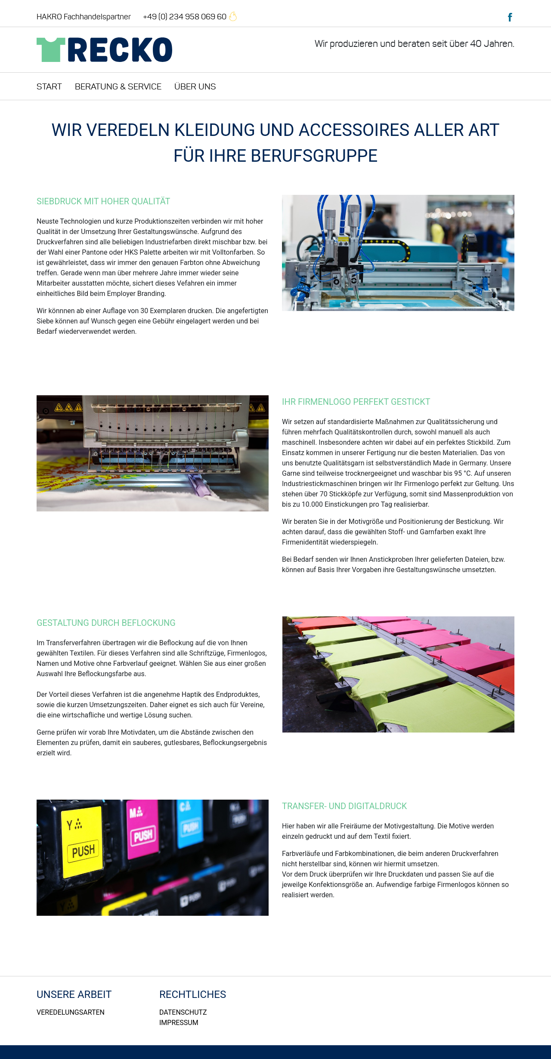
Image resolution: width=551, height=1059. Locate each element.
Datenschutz (183, 1012)
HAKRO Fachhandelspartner (84, 17)
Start (49, 86)
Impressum (178, 1023)
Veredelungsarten (71, 1012)
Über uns (195, 86)
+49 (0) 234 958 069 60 (190, 17)
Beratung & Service (118, 86)
